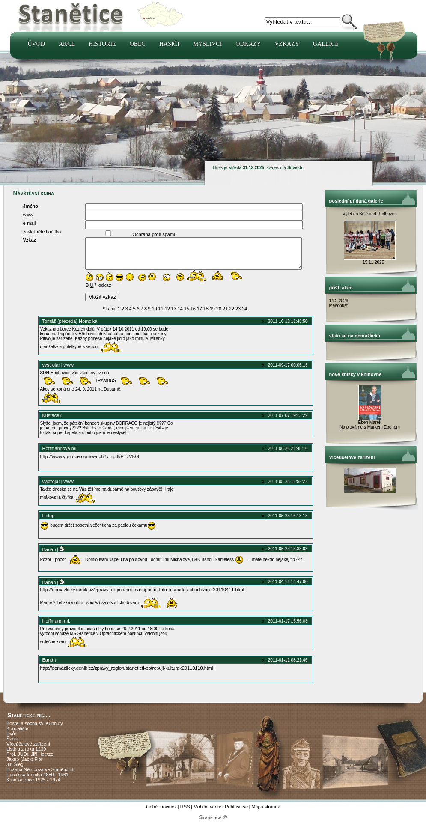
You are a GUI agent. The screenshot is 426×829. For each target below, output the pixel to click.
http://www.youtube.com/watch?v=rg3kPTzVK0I (89, 462)
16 (193, 315)
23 (238, 315)
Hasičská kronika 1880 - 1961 (37, 781)
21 (225, 315)
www (68, 371)
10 (154, 315)
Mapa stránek (265, 813)
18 (206, 315)
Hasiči (169, 44)
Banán (49, 555)
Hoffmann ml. (56, 627)
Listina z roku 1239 (26, 755)
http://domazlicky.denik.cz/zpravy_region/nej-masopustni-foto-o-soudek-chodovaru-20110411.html (142, 596)
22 (231, 315)
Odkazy (248, 44)
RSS (185, 813)
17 (199, 315)
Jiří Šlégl (15, 770)
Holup (48, 522)
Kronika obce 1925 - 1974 (33, 786)
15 (186, 315)
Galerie (326, 44)
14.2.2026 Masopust (339, 303)
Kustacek (52, 421)
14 (180, 315)
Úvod (36, 44)
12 (167, 315)
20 (218, 315)
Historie (102, 44)
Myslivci (207, 44)
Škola (12, 745)
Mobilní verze (207, 813)
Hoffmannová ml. (60, 454)
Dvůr (11, 740)
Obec (138, 44)
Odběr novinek (161, 813)
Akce (67, 44)
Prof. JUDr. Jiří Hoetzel (30, 760)
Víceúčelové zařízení (28, 750)
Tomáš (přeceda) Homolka (70, 327)
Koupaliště (17, 734)
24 (244, 315)
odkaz (104, 291)
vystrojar (51, 371)
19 (212, 315)
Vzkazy (286, 44)
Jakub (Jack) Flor (24, 765)
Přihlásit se (236, 813)
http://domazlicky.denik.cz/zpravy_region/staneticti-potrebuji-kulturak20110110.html (126, 674)
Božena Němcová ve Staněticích (40, 775)
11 (161, 315)
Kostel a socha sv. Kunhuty (34, 729)
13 (173, 315)
